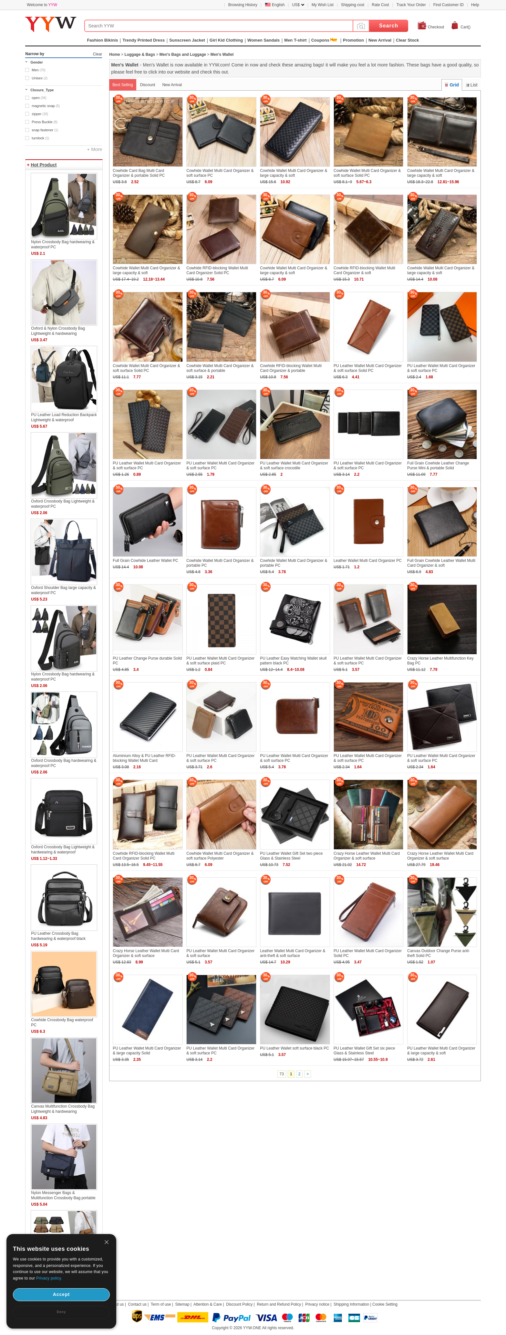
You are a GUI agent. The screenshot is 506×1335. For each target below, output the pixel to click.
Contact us (137, 1304)
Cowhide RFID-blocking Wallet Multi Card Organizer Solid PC (217, 270)
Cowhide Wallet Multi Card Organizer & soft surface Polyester (219, 856)
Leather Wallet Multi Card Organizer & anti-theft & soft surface (292, 953)
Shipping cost (352, 5)
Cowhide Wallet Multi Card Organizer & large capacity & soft (293, 173)
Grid (452, 84)
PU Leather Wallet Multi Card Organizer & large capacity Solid (147, 1050)
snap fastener (45, 130)
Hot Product (44, 164)
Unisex (39, 78)
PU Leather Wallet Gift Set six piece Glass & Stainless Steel (364, 1050)
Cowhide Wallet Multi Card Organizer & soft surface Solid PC (367, 173)
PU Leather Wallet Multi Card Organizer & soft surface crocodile (294, 465)
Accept (61, 1294)
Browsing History (242, 5)
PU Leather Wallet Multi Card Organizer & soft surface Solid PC (368, 368)
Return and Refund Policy (279, 1304)
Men (38, 70)
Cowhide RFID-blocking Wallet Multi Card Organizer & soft (364, 270)
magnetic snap (46, 106)
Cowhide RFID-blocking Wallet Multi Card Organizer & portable (291, 368)
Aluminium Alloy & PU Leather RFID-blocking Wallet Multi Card (144, 758)
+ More (94, 149)
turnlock (40, 138)
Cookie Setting (385, 1304)
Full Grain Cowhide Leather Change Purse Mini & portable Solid (438, 465)
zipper (40, 114)
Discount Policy (239, 1304)
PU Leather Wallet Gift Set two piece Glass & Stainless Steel (291, 856)
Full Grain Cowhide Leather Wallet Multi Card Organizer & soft (441, 563)
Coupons (320, 40)
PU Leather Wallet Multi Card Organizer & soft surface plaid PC (220, 660)
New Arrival (172, 85)
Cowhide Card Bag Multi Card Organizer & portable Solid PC (139, 173)
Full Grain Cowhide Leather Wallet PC (145, 560)
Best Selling (122, 85)
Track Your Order (411, 5)
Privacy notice (317, 1304)
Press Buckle (44, 122)
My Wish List (323, 5)
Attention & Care (207, 1304)
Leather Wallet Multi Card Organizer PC (368, 560)
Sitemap (182, 1304)
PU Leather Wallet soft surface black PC (294, 1048)
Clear (97, 54)
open (39, 98)
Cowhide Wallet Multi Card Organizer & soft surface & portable (219, 368)
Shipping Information (351, 1304)
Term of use (161, 1304)
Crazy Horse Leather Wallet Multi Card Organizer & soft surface (367, 856)
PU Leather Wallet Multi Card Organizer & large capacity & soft (441, 1050)
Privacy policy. (49, 1278)
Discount (147, 85)
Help (475, 5)
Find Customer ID (448, 5)
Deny (61, 1312)
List (471, 84)
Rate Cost (380, 5)
